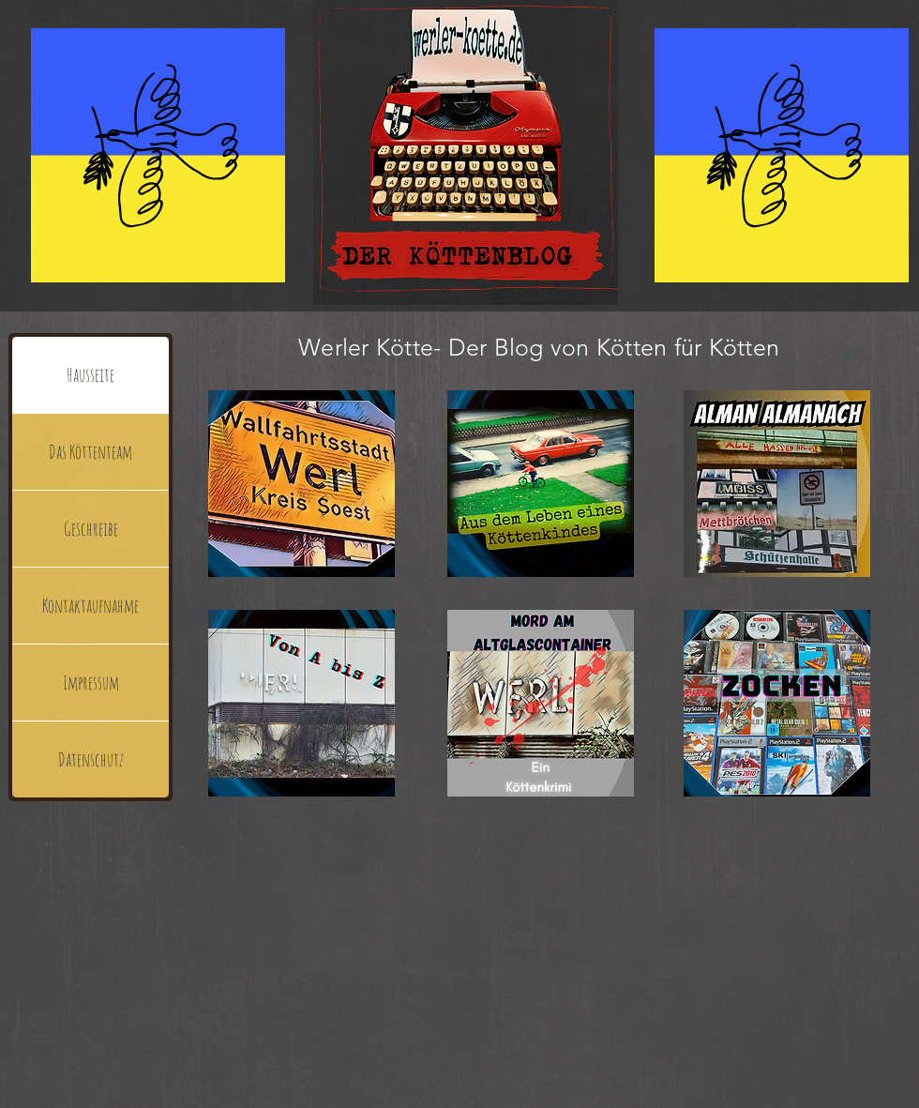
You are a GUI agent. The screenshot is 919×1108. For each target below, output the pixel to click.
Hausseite (90, 375)
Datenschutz (91, 759)
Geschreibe (91, 528)
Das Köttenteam (90, 451)
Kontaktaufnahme (90, 605)
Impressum (91, 682)
